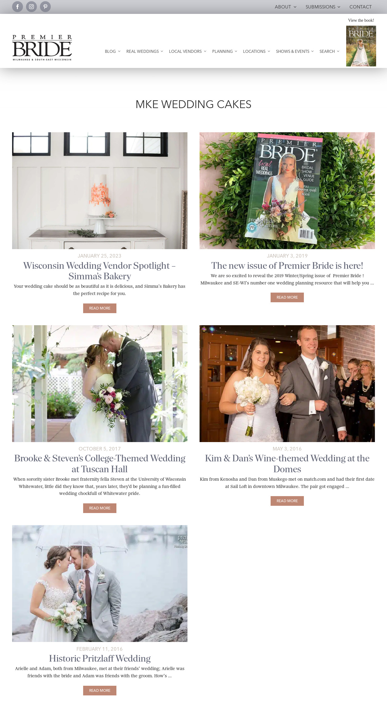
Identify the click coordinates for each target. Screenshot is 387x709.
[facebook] (17, 6)
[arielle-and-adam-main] (99, 527)
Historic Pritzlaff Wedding (100, 658)
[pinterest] (45, 6)
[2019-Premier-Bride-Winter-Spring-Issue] (287, 134)
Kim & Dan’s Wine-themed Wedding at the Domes (287, 463)
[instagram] (31, 6)
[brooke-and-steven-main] (99, 327)
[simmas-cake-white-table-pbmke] (99, 134)
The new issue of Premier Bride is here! (287, 265)
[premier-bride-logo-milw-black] (42, 37)
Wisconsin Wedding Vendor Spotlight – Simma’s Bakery (99, 271)
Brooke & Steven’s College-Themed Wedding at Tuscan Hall (99, 463)
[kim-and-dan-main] (287, 327)
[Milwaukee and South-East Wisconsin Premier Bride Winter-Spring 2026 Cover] (361, 28)
